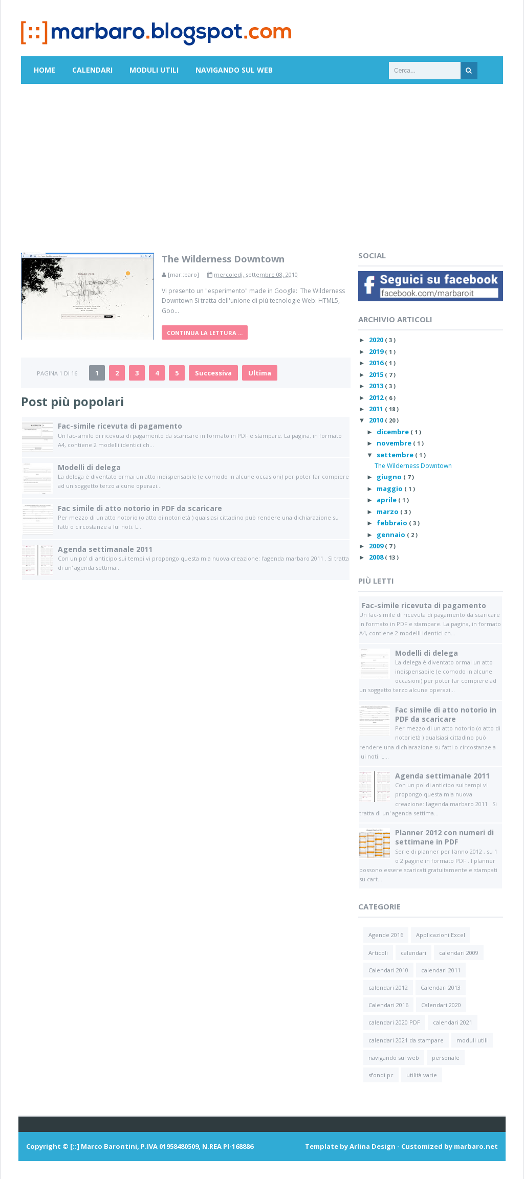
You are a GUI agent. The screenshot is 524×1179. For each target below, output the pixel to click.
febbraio (393, 522)
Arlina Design (373, 1146)
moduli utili (472, 1040)
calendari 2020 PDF (394, 1022)
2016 (377, 362)
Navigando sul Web (234, 70)
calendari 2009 (458, 952)
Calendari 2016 (388, 1005)
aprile (387, 499)
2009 (377, 545)
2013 (377, 385)
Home (44, 70)
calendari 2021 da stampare (406, 1040)
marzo (388, 511)
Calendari (92, 70)
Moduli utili (154, 70)
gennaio (392, 534)
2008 (377, 557)
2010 (377, 420)
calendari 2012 (388, 987)
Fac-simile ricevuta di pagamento (120, 426)
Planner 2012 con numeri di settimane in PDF (444, 837)
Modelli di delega (89, 467)
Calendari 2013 (441, 987)
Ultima (259, 372)
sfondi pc (381, 1075)
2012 (377, 397)
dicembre (393, 431)
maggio (390, 488)
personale (446, 1057)
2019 (377, 351)
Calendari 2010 (388, 970)
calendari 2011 (441, 970)
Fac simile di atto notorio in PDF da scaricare (140, 508)
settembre (396, 454)
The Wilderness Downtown (223, 259)
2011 (377, 408)
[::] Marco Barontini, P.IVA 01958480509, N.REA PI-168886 (161, 1146)
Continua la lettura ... (205, 333)
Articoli (378, 952)
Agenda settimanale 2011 (105, 549)
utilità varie (421, 1075)
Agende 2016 (385, 935)
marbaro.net (476, 1146)
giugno (390, 476)
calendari (413, 952)
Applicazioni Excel (440, 935)
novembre (395, 443)
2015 (377, 374)
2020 (377, 339)
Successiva (213, 372)
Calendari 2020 (441, 1005)
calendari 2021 (452, 1022)
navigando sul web (393, 1057)
